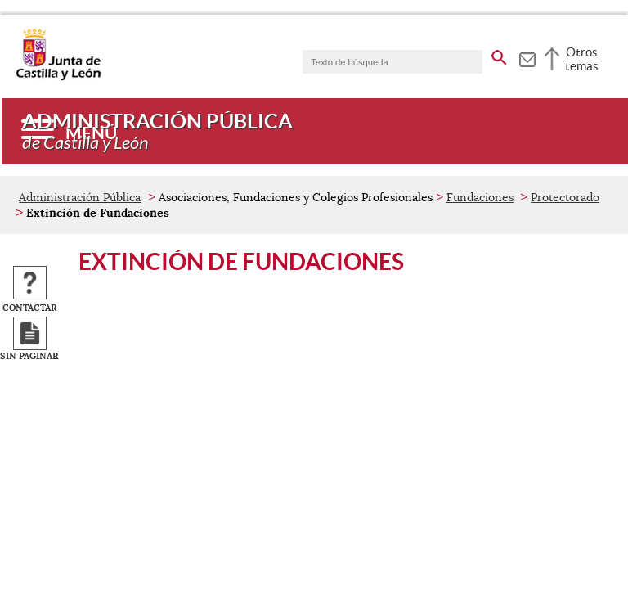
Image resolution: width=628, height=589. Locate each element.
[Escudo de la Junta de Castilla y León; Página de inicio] (58, 77)
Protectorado (565, 197)
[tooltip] (527, 57)
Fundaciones (480, 197)
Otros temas (582, 59)
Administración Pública (80, 197)
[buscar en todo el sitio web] (499, 54)
